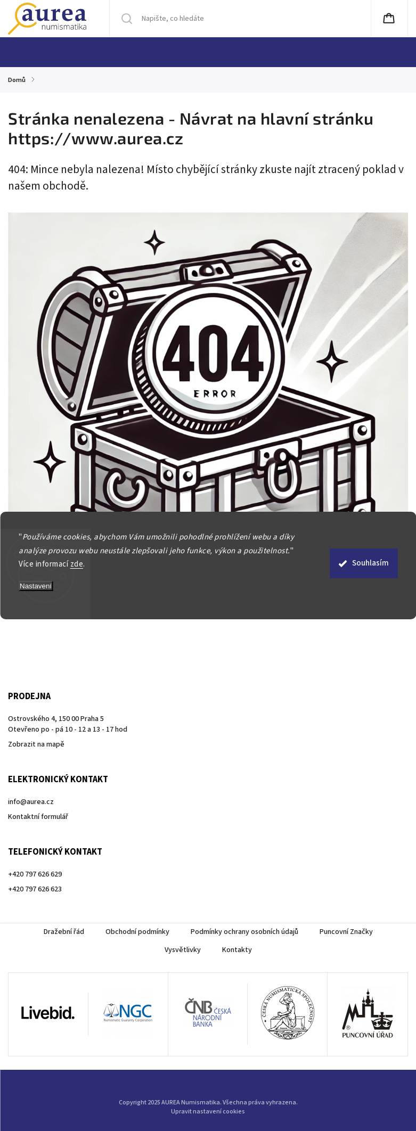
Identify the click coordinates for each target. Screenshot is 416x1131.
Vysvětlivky (183, 950)
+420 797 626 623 (35, 889)
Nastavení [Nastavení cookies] (36, 586)
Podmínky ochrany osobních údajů (244, 932)
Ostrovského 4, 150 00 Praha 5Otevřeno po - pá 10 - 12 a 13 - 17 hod (67, 724)
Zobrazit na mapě (36, 744)
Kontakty (237, 950)
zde (77, 564)
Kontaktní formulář (38, 817)
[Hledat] (189, 18)
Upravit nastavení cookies (208, 1111)
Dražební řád (64, 932)
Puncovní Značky (346, 932)
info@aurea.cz (31, 802)
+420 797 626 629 (35, 874)
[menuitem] (22, 52)
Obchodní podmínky (137, 932)
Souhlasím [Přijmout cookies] (370, 563)
